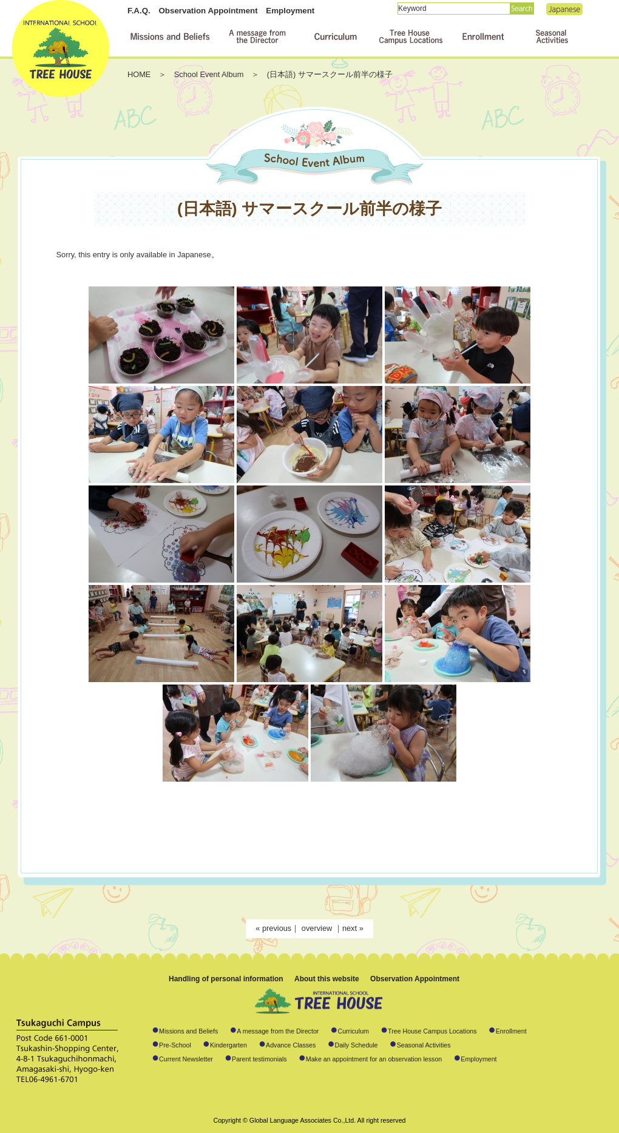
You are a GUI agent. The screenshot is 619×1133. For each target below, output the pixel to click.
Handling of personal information (226, 979)
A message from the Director (278, 1031)
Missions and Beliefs (188, 1031)
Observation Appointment (207, 10)
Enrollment (511, 1031)
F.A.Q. (139, 10)
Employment (290, 10)
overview (318, 928)
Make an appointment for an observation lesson (374, 1059)
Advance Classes (291, 1045)
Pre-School (175, 1045)
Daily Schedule (355, 1045)
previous (276, 928)
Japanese (564, 9)
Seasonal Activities (424, 1045)
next (349, 928)
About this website (326, 979)
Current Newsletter (186, 1059)
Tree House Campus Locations (432, 1031)
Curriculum (353, 1031)
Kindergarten (228, 1045)
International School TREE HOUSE (60, 48)
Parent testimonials (259, 1059)
